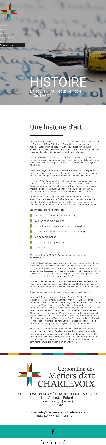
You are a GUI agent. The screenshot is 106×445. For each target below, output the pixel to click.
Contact (6, 41)
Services (6, 33)
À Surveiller (8, 25)
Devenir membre (10, 37)
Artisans (6, 29)
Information (8, 45)
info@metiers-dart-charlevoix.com (63, 412)
